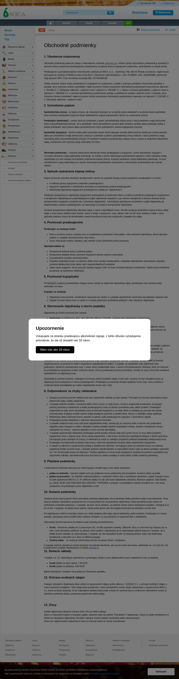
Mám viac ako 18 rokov (55, 349)
